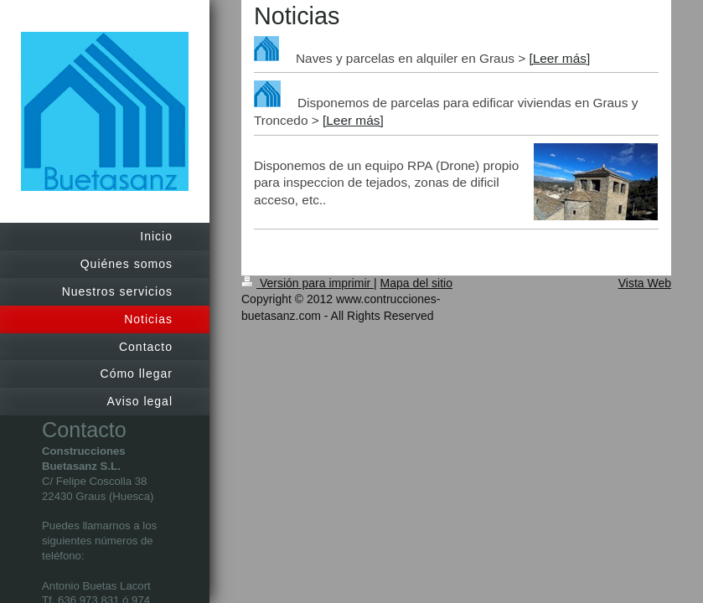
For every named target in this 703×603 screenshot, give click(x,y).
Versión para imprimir (307, 283)
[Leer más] (559, 58)
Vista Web (644, 283)
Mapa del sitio (416, 283)
